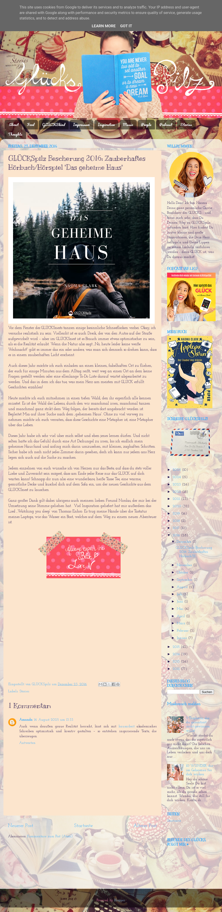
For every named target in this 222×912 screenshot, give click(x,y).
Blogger (119, 900)
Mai (180, 609)
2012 (177, 669)
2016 (177, 535)
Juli (180, 594)
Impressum (81, 124)
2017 (177, 528)
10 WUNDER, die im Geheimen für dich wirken (199, 770)
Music (128, 124)
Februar (183, 631)
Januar (182, 638)
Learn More (104, 26)
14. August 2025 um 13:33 (53, 720)
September (185, 580)
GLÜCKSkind (53, 124)
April (181, 616)
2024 (177, 477)
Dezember (184, 542)
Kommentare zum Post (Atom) (50, 836)
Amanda (25, 720)
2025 (177, 470)
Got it (126, 26)
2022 (177, 492)
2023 (177, 484)
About (14, 124)
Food (30, 124)
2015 (177, 647)
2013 (177, 661)
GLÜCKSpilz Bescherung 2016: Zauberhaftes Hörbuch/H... (194, 552)
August (183, 587)
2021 (177, 499)
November (185, 565)
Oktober (183, 572)
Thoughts (15, 134)
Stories (186, 124)
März (181, 623)
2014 (177, 654)
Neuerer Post (20, 825)
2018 (177, 521)
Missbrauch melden (183, 704)
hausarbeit (127, 726)
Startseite (83, 825)
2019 (177, 513)
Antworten (27, 743)
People (146, 124)
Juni (180, 601)
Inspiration (106, 124)
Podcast (165, 124)
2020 (177, 506)
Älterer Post (145, 825)
